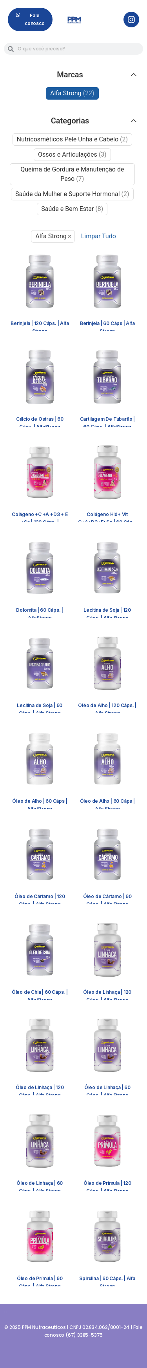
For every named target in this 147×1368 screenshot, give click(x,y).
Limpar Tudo (98, 236)
